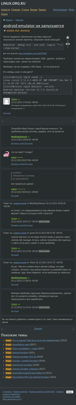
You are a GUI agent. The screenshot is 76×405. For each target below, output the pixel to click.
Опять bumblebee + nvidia (24, 348)
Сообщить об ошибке (11, 397)
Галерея (15, 9)
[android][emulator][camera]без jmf (28, 373)
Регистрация (60, 9)
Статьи (25, 9)
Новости (5, 9)
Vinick (14, 99)
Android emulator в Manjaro (25, 369)
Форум (33, 9)
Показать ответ (18, 144)
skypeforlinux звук (20, 344)
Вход (71, 9)
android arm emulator (22, 365)
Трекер (42, 9)
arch (17, 30)
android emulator (20, 352)
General (19, 20)
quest (13, 157)
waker (14, 189)
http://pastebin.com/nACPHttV (33, 53)
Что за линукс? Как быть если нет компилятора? (36, 340)
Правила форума (20, 392)
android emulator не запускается (33, 25)
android (10, 30)
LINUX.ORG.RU (13, 3)
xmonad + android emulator (25, 361)
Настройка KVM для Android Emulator (30, 377)
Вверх (69, 392)
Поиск (4, 14)
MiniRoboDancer (19, 137)
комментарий (19, 203)
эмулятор (25, 30)
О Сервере (7, 392)
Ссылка (7, 113)
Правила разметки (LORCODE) (42, 392)
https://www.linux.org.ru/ (12, 399)
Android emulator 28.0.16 (24, 357)
